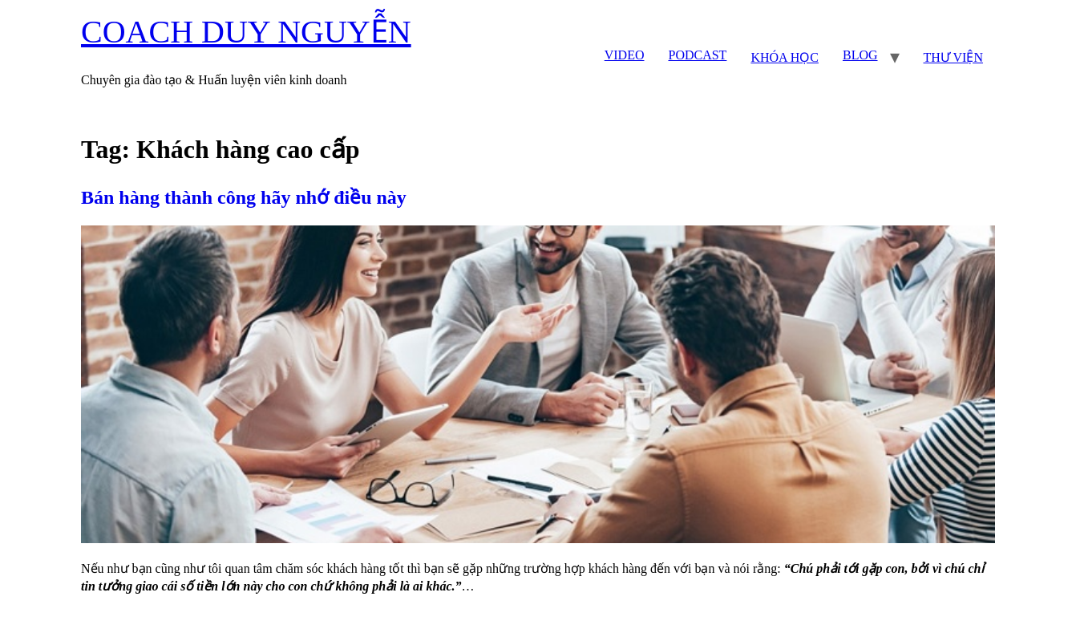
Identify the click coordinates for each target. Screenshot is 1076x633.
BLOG (860, 55)
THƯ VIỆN (953, 57)
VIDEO (625, 55)
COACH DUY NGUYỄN (246, 32)
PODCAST (697, 55)
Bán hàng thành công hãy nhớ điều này (244, 197)
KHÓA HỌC (784, 57)
